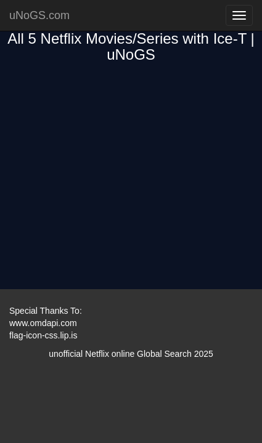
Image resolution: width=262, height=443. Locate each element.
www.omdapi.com (43, 323)
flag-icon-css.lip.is (43, 335)
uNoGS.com (39, 15)
